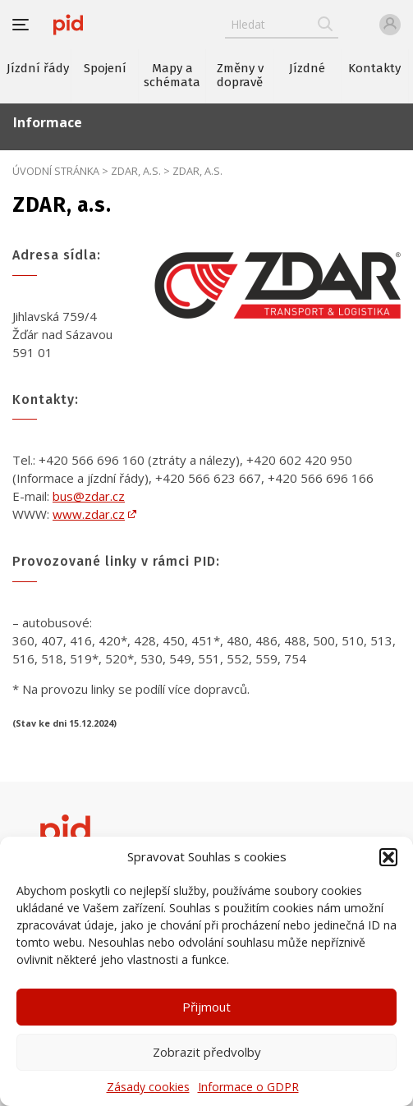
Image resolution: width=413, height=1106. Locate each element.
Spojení (105, 68)
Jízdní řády (38, 68)
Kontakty (374, 68)
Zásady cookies (148, 1087)
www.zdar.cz (89, 514)
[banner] (68, 24)
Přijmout (206, 1006)
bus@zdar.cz (89, 496)
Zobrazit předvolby (207, 1052)
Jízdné (307, 68)
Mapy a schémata (172, 75)
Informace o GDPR (248, 1087)
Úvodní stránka (55, 170)
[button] (388, 857)
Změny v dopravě (240, 75)
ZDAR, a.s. (136, 170)
